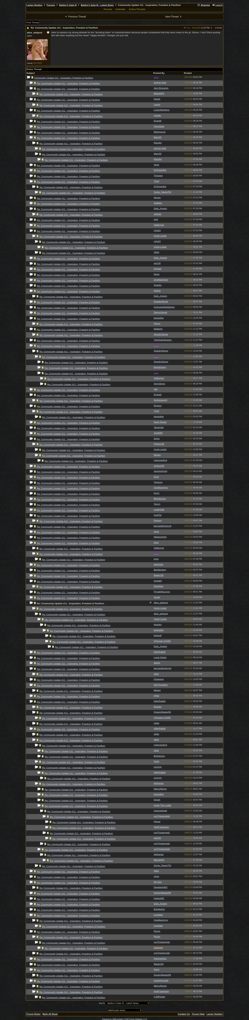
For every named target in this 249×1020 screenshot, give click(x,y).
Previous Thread (75, 16)
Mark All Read (50, 1014)
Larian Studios (34, 5)
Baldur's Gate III (68, 5)
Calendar (120, 9)
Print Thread (32, 22)
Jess (187, 28)
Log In (217, 5)
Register (203, 5)
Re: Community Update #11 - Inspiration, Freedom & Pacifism (64, 27)
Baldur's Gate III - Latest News (97, 5)
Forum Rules (33, 1014)
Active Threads (137, 9)
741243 (219, 28)
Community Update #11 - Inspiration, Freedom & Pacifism (63, 78)
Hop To (102, 1003)
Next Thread (173, 16)
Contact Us (184, 1014)
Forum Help (198, 1014)
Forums (51, 5)
